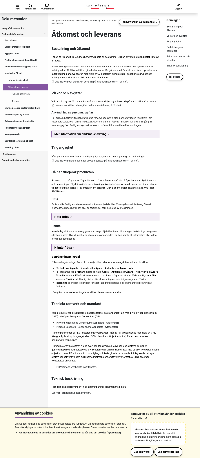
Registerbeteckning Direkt (17, 128)
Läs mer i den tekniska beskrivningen (70, 392)
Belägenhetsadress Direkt (17, 47)
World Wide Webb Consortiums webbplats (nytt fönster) (89, 322)
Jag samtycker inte (168, 451)
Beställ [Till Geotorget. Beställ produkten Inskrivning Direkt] (173, 77)
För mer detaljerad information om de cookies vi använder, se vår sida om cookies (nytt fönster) (69, 432)
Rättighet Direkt (12, 134)
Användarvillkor (47, 7)
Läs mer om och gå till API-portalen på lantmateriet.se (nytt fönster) (91, 81)
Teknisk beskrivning (21, 94)
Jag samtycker (142, 451)
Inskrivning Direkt (13, 73)
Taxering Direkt (12, 147)
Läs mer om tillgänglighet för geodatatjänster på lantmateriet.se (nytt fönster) (96, 160)
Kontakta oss (30, 7)
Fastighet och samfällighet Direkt (21, 60)
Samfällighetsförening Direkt (19, 141)
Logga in (178, 7)
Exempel (16, 101)
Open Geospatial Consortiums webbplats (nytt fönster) (88, 326)
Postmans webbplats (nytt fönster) (78, 367)
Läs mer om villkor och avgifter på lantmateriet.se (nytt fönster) (88, 105)
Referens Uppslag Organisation (20, 121)
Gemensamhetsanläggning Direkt (21, 66)
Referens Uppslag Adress (17, 114)
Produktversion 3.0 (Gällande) (138, 21)
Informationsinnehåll (18, 80)
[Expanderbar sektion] (45, 28)
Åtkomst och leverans (18, 87)
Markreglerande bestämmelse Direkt (22, 108)
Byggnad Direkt (12, 53)
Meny (17, 7)
